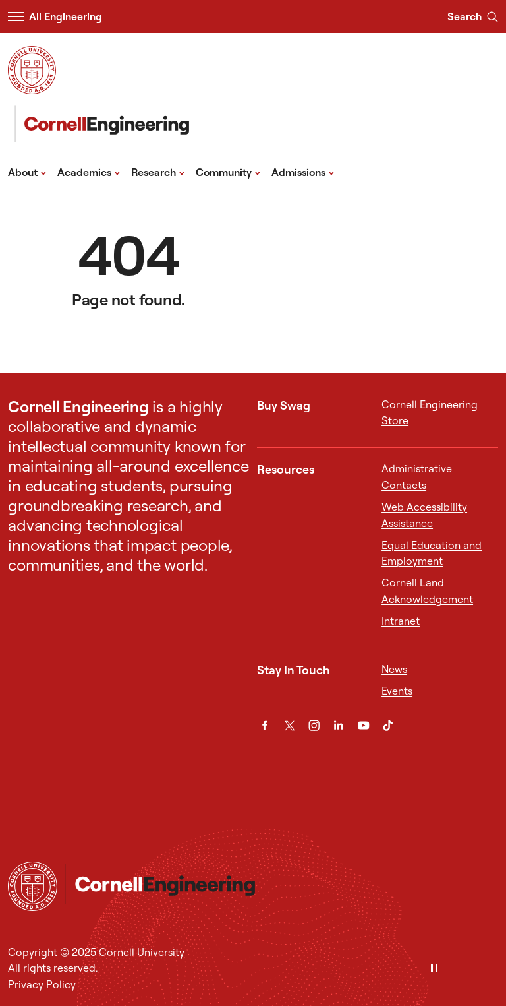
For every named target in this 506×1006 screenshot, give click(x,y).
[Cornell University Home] (32, 886)
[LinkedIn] (338, 725)
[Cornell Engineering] (98, 124)
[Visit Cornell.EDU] (32, 70)
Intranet (400, 620)
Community (228, 171)
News (394, 669)
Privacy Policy (42, 984)
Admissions (303, 171)
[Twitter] (289, 725)
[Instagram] (314, 725)
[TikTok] (387, 725)
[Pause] (434, 968)
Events (396, 690)
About (27, 171)
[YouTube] (363, 725)
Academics (89, 171)
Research (158, 171)
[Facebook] (264, 725)
